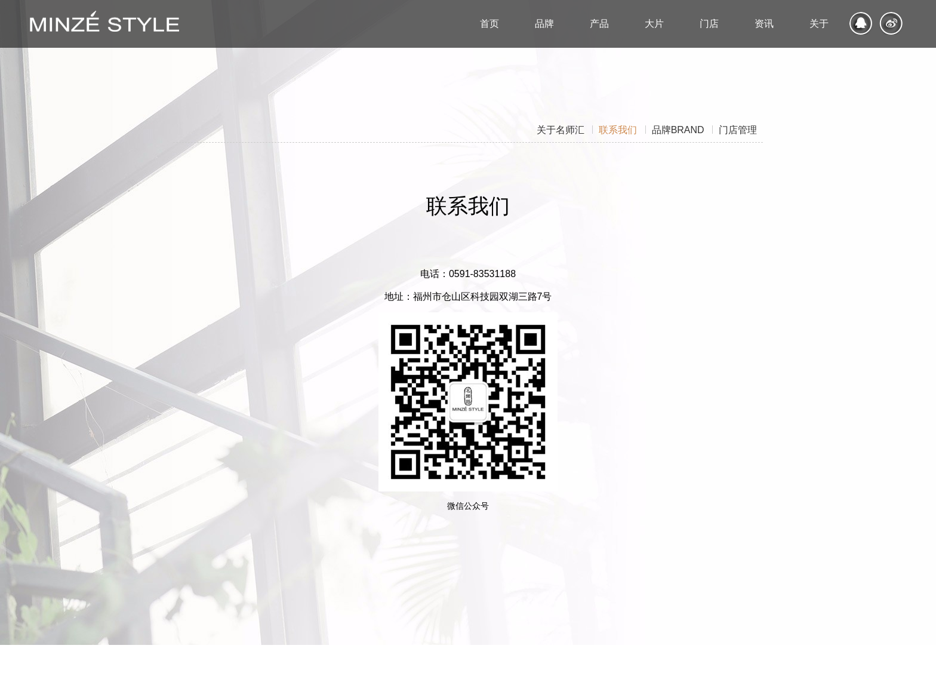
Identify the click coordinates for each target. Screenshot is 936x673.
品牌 (678, 129)
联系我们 (618, 129)
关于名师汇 (560, 129)
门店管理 (738, 129)
